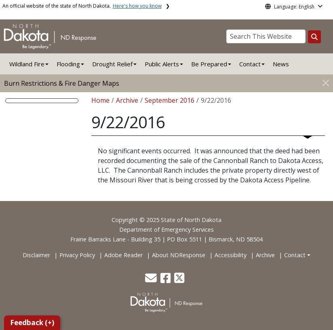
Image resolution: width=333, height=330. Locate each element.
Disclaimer (36, 255)
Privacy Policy (77, 255)
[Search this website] (314, 36)
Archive (127, 100)
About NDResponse (178, 255)
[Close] (325, 82)
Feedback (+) (32, 322)
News (281, 64)
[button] (151, 280)
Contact (295, 255)
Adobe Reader (123, 255)
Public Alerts (162, 64)
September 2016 (169, 100)
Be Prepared (209, 64)
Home (100, 100)
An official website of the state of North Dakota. (82, 5)
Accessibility (231, 255)
